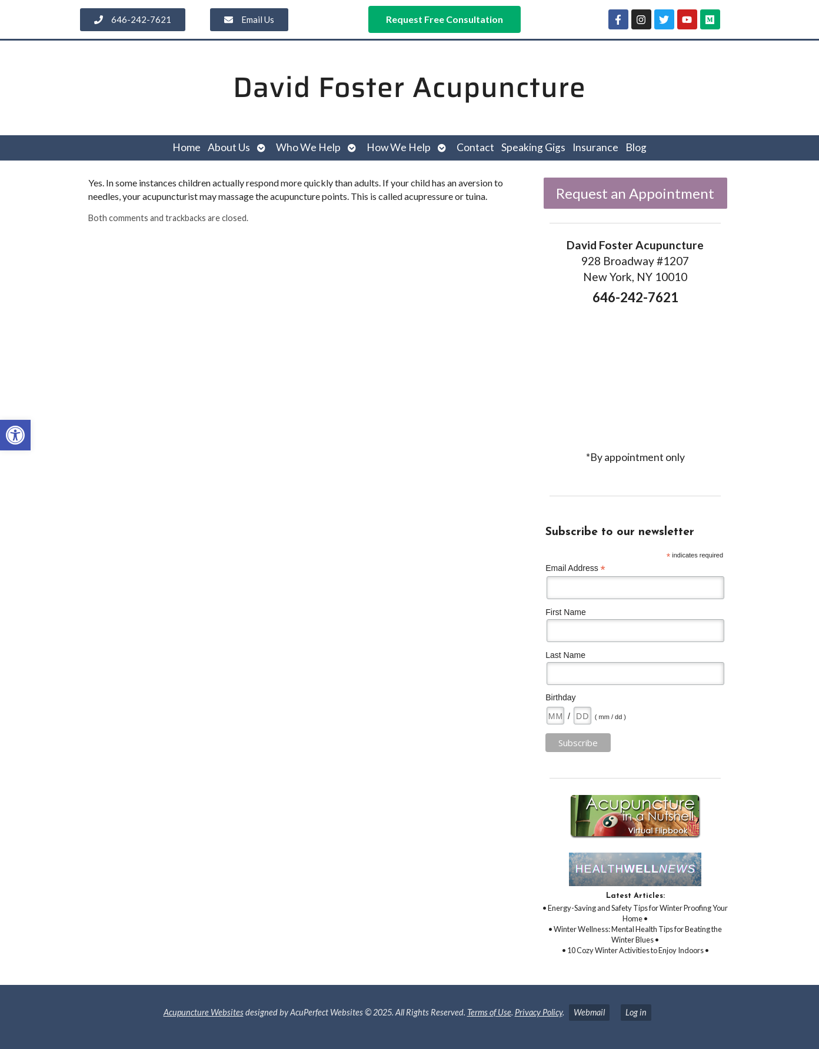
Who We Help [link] (308, 147)
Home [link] (186, 147)
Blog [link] (636, 147)
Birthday (560, 697)
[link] (15, 435)
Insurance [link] (595, 147)
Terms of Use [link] (489, 1012)
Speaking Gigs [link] (533, 147)
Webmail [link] (589, 1012)
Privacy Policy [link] (538, 1012)
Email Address (575, 568)
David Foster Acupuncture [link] (409, 87)
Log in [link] (636, 1012)
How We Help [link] (399, 147)
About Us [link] (229, 147)
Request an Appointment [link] (635, 193)
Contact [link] (475, 147)
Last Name (565, 655)
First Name (565, 612)
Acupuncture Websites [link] (204, 1012)
